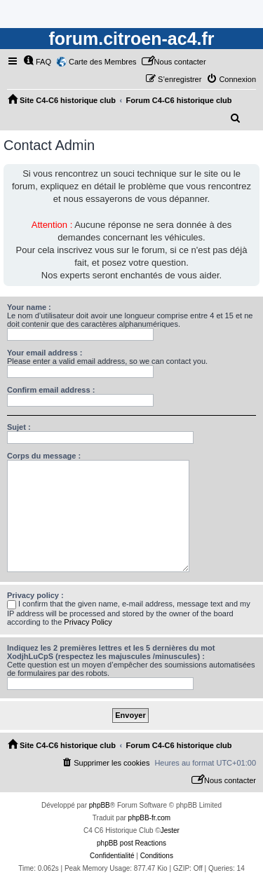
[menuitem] (37, 61)
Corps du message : (44, 456)
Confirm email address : (51, 390)
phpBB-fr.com (149, 818)
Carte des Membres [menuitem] (103, 61)
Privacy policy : (35, 595)
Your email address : (44, 352)
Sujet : (19, 427)
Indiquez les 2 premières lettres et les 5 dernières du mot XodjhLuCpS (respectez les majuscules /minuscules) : (111, 652)
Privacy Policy (88, 622)
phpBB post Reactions (131, 843)
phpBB (99, 805)
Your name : (29, 307)
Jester (170, 830)
